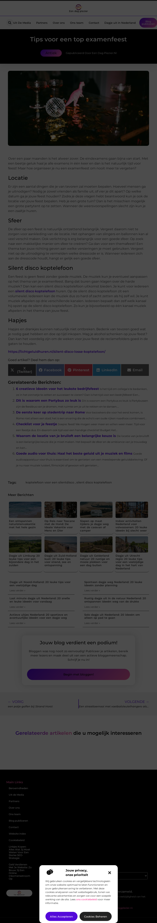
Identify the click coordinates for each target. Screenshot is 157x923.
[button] (110, 873)
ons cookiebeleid (86, 899)
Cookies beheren (95, 916)
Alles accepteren (61, 916)
